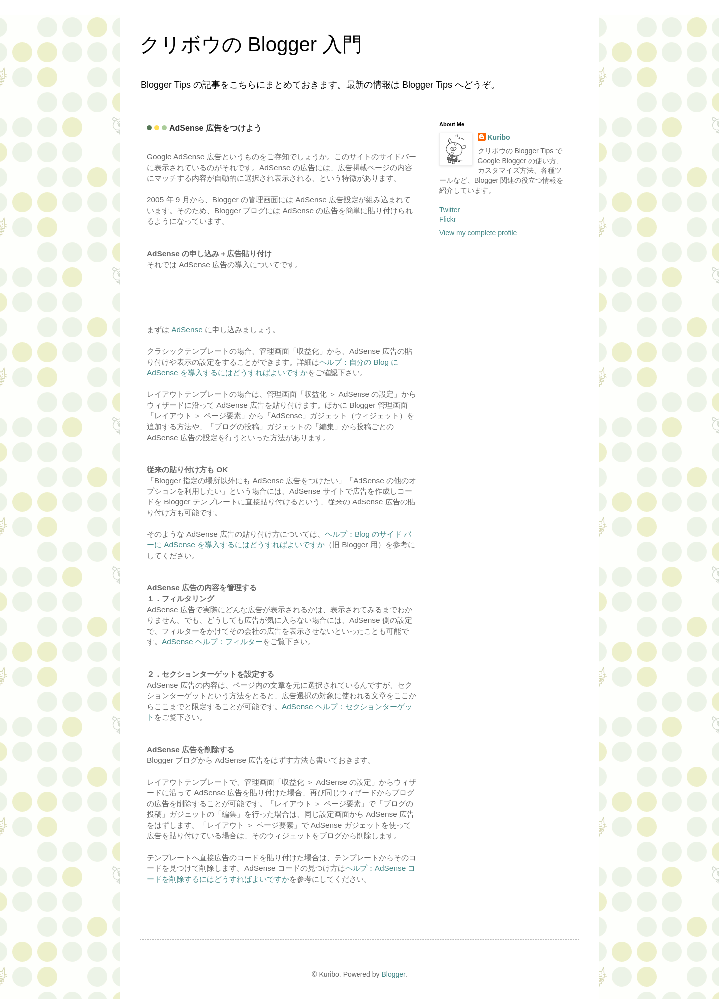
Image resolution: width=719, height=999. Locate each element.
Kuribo (499, 137)
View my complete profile (478, 233)
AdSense (186, 329)
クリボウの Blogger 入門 (251, 44)
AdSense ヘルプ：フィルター (212, 641)
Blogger (393, 974)
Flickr (447, 219)
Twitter (449, 210)
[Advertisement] (205, 296)
